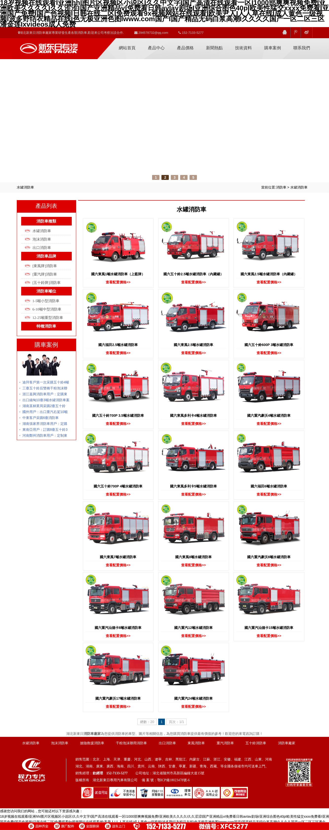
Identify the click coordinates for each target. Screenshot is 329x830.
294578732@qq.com (151, 33)
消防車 (281, 187)
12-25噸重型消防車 (48, 318)
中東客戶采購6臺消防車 (40, 418)
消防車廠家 (49, 46)
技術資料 (243, 48)
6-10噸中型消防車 (47, 309)
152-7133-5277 (191, 33)
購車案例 (272, 48)
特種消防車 (46, 326)
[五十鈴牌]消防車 (47, 283)
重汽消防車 (225, 743)
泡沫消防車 (42, 239)
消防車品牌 (46, 256)
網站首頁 (127, 48)
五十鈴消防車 (255, 743)
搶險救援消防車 (92, 743)
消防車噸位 (46, 291)
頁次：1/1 (176, 722)
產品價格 (185, 48)
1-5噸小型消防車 (46, 301)
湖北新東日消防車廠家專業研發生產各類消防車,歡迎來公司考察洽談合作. (71, 33)
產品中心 (156, 48)
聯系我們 (301, 48)
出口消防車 (42, 248)
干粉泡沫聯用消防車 (131, 743)
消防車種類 (46, 221)
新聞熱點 (214, 48)
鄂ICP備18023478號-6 (173, 780)
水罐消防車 (299, 187)
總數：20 (147, 722)
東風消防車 (196, 743)
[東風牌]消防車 (45, 266)
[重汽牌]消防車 (45, 274)
